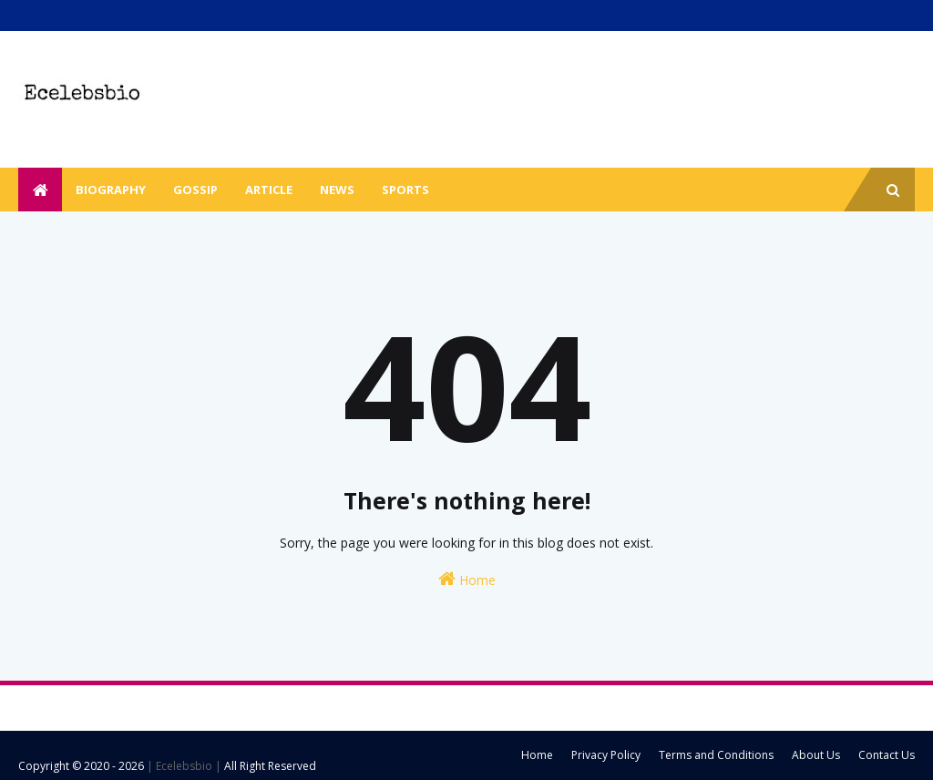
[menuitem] (40, 189)
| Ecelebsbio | (182, 766)
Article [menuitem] (268, 189)
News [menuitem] (337, 189)
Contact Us (886, 755)
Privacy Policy (606, 755)
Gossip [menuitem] (195, 189)
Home (467, 579)
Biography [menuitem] (111, 189)
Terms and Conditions (716, 755)
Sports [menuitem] (405, 189)
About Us (816, 755)
